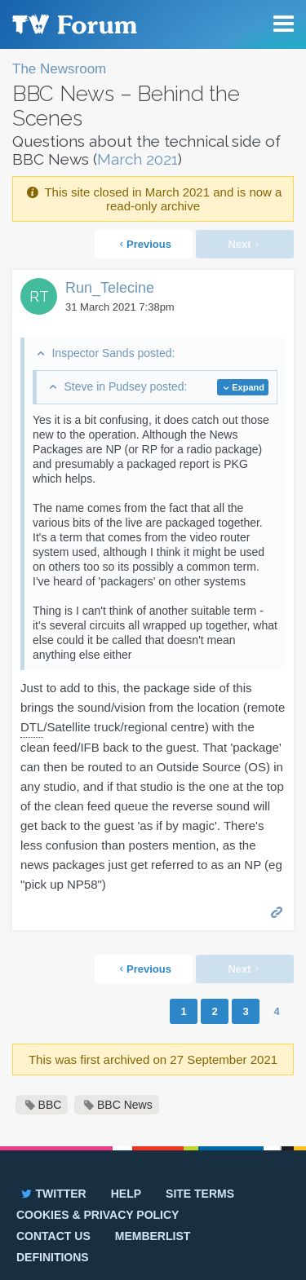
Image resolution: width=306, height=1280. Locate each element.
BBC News (125, 1104)
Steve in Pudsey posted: (125, 386)
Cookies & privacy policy (97, 1214)
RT (39, 296)
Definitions (52, 1257)
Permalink (277, 911)
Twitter (52, 1193)
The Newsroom (59, 69)
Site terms (200, 1193)
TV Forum (73, 24)
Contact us (53, 1235)
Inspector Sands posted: (113, 353)
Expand (248, 387)
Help (126, 1193)
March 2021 (137, 159)
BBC (50, 1104)
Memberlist (153, 1235)
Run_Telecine (109, 288)
